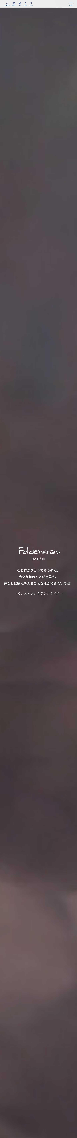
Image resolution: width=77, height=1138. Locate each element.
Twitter (19, 4)
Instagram (14, 4)
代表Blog (31, 4)
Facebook (25, 4)
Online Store (6, 4)
